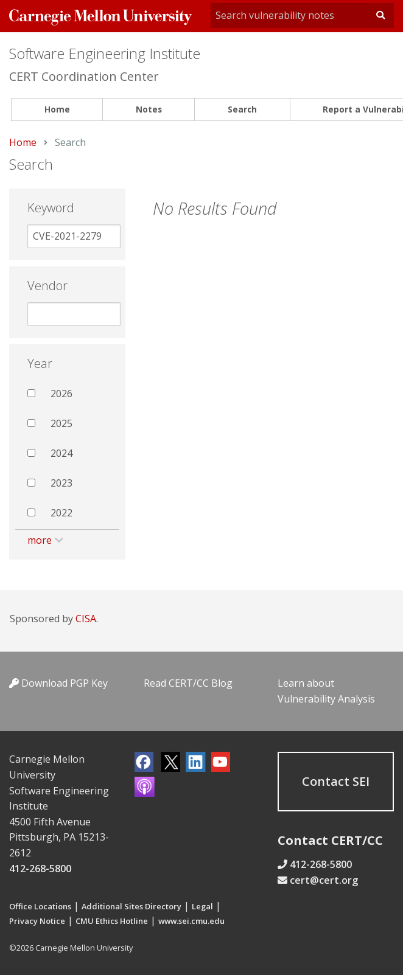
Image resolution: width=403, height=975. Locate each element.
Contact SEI (336, 781)
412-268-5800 (40, 868)
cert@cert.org (324, 880)
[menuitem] (57, 110)
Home (57, 109)
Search (242, 109)
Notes (149, 109)
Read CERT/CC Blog (188, 683)
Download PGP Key (58, 683)
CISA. (86, 618)
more (39, 540)
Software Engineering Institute (104, 53)
